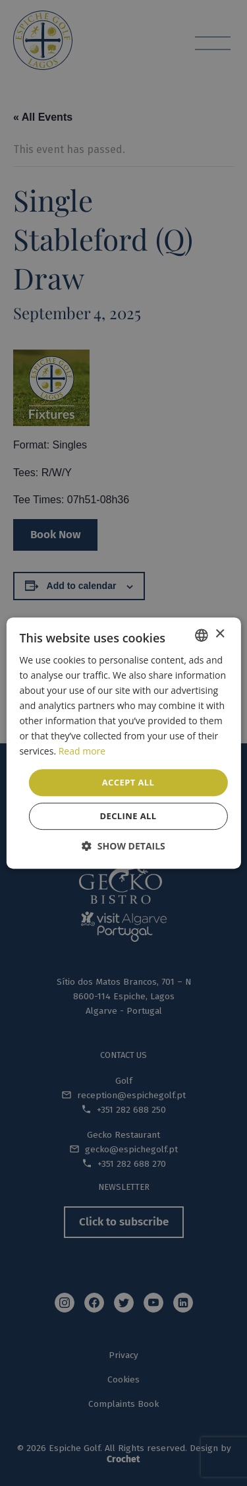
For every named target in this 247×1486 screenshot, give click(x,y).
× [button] (220, 634)
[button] (123, 846)
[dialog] (123, 743)
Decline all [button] (127, 816)
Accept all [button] (128, 782)
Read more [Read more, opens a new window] (82, 751)
